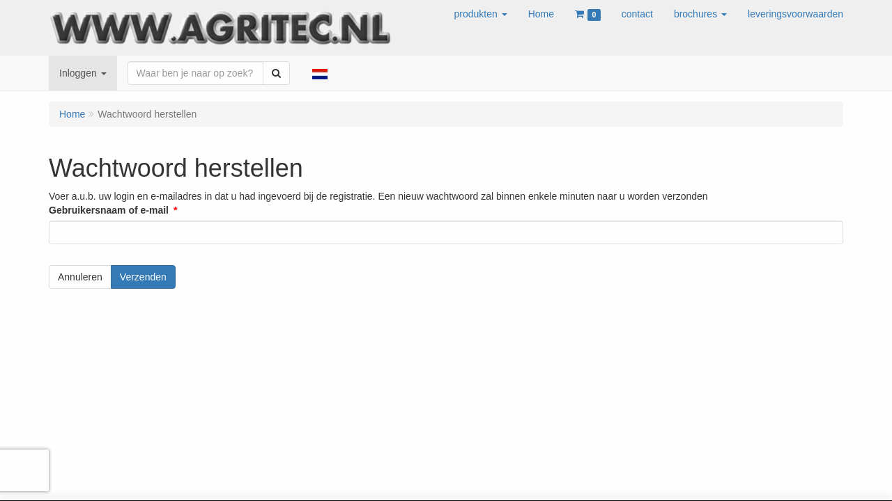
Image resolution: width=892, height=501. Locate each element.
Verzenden (143, 277)
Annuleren (80, 277)
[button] (481, 14)
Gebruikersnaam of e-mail (109, 210)
